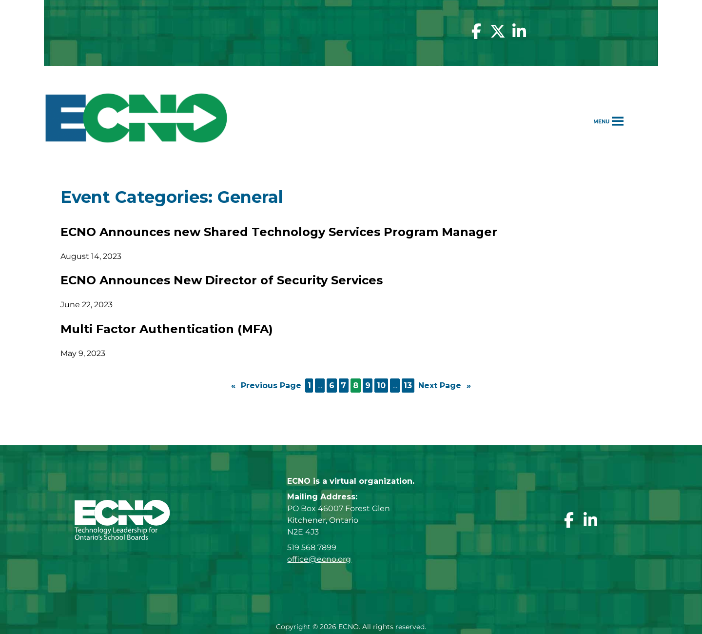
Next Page (444, 386)
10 (381, 385)
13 (408, 385)
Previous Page (266, 386)
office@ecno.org (319, 559)
